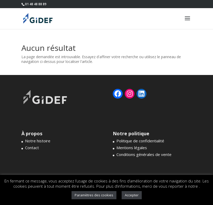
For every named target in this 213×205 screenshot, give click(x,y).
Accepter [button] (132, 195)
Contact (32, 147)
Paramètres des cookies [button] (94, 195)
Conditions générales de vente (143, 154)
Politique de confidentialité (140, 140)
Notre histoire (37, 140)
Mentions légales (131, 147)
